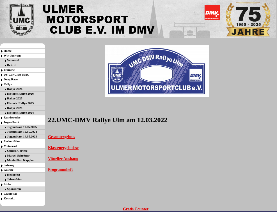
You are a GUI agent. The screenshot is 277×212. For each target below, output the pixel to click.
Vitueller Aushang (63, 159)
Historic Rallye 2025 (20, 103)
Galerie (8, 169)
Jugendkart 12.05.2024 (22, 131)
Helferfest (13, 174)
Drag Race (11, 79)
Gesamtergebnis (61, 137)
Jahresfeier (14, 179)
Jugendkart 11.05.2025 (22, 127)
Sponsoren (14, 188)
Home (8, 50)
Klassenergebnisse (63, 148)
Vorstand (13, 60)
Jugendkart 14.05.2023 (22, 136)
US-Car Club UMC (16, 74)
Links (7, 184)
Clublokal (10, 193)
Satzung (9, 165)
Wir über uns (12, 55)
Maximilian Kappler (20, 160)
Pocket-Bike (12, 141)
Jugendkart (11, 122)
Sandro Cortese (17, 150)
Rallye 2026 (14, 88)
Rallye (8, 84)
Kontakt (9, 198)
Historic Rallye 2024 (20, 112)
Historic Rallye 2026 (20, 93)
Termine (9, 69)
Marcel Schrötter (18, 155)
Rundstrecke (12, 117)
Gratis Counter (135, 209)
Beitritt (12, 65)
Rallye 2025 (14, 98)
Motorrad (10, 146)
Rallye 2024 (14, 108)
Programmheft (60, 169)
